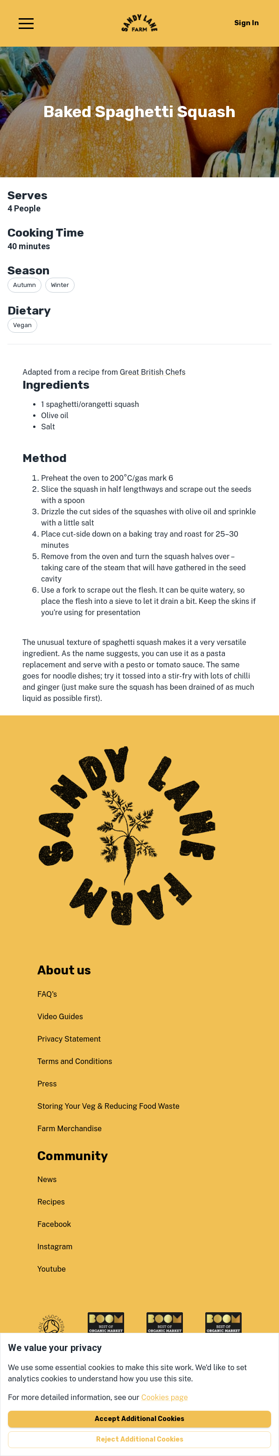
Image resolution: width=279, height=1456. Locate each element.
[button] (26, 23)
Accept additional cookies (139, 1419)
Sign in (246, 23)
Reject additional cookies (139, 1439)
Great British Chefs (153, 372)
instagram (54, 1246)
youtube (51, 1269)
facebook (54, 1224)
